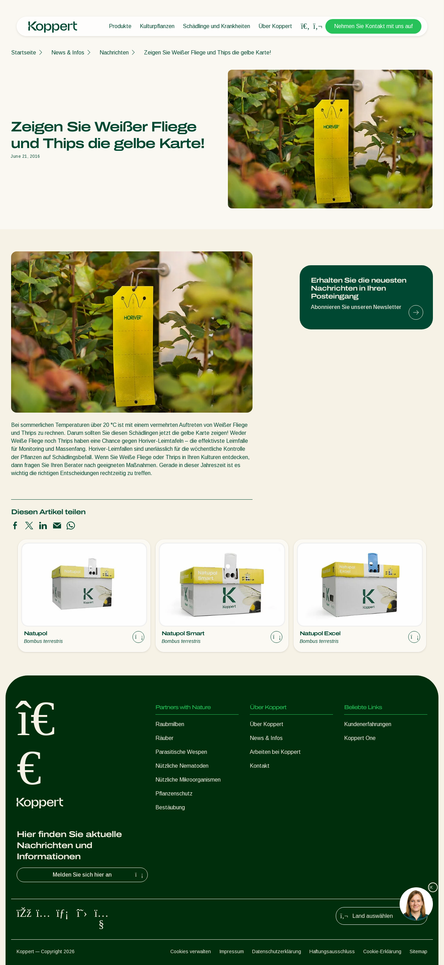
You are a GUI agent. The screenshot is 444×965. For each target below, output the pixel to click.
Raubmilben (169, 724)
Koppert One (360, 738)
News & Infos (67, 52)
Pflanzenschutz (174, 793)
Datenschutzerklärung (276, 951)
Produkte (120, 26)
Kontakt (260, 766)
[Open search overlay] (305, 26)
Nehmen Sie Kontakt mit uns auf (373, 26)
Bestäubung (170, 807)
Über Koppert (275, 26)
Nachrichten (114, 52)
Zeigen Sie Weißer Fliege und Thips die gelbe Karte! (207, 52)
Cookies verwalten (190, 951)
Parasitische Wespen (181, 752)
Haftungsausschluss (332, 951)
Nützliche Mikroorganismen (188, 780)
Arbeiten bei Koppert (275, 752)
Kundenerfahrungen (367, 724)
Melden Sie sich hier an (99, 874)
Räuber (164, 738)
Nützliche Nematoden (181, 766)
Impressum (231, 951)
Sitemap (418, 951)
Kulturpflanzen (157, 26)
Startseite (23, 52)
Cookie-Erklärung (382, 951)
